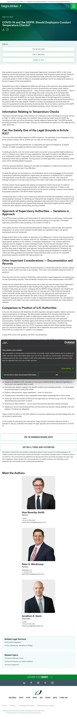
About (41, 698)
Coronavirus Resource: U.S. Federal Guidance (20, 661)
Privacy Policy (12, 705)
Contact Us (4, 705)
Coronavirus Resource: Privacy (15, 658)
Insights (35, 698)
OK (57, 375)
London (24, 518)
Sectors (28, 698)
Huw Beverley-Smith (38, 49)
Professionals (12, 698)
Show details (66, 368)
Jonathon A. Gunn (38, 60)
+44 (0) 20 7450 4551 (28, 520)
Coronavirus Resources (13, 665)
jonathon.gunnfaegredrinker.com (32, 626)
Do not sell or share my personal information (20, 375)
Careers (55, 698)
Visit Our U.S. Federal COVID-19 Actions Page (39, 447)
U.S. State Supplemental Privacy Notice (26, 705)
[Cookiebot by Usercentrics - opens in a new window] (66, 342)
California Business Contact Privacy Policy (46, 705)
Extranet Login (64, 698)
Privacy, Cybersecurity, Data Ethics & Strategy (20, 645)
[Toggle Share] (7, 29)
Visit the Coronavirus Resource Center (38, 437)
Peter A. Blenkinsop (38, 54)
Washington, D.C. (27, 570)
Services (21, 698)
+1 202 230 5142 (27, 572)
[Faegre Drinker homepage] (11, 6)
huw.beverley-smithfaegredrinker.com (34, 522)
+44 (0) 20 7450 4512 (28, 624)
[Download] (3, 29)
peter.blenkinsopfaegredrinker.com (33, 574)
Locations (47, 698)
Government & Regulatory (14, 642)
